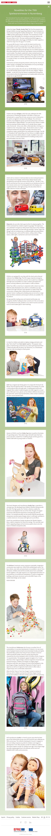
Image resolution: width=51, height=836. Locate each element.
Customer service (26, 817)
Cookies (18, 817)
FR (46, 817)
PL (49, 817)
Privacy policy (10, 817)
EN (44, 817)
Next (42, 90)
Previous (8, 90)
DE (42, 817)
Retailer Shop (35, 817)
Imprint (3, 817)
